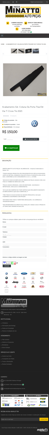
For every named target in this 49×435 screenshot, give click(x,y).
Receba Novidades (7, 364)
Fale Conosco (5, 339)
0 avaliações (13, 116)
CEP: (4, 242)
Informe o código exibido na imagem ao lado (15, 257)
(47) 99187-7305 (26, 32)
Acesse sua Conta (6, 356)
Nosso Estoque (6, 347)
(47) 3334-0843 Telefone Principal (12, 380)
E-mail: (4, 227)
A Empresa (5, 323)
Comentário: (6, 247)
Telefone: (5, 232)
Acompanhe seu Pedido (8, 358)
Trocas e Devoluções (7, 361)
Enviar (6, 266)
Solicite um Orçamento (8, 342)
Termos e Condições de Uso (9, 331)
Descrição (6, 161)
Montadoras (5, 345)
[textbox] (39, 2)
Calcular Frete (31, 139)
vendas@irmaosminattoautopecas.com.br (14, 388)
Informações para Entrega (8, 325)
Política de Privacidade (8, 328)
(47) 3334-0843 (26, 30)
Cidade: (5, 237)
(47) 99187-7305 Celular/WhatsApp (14, 384)
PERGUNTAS (6, 213)
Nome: (4, 222)
